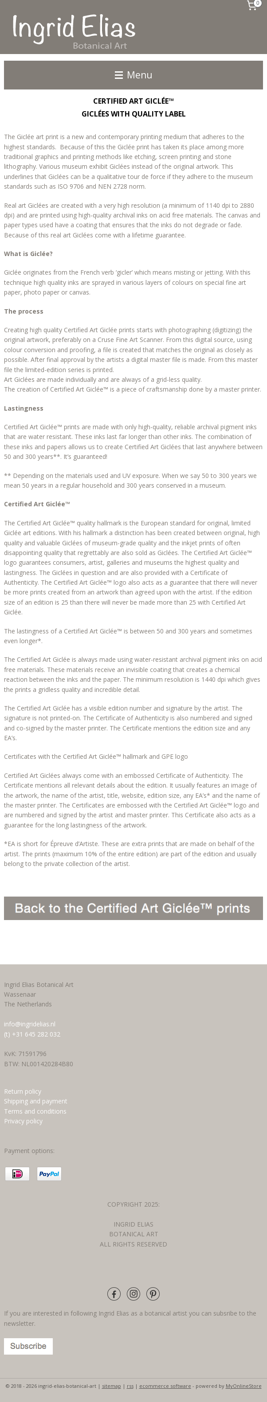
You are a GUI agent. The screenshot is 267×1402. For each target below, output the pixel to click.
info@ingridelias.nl (29, 1024)
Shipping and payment (35, 1101)
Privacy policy (23, 1121)
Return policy (22, 1091)
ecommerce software (165, 1386)
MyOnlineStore (244, 1386)
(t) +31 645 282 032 (32, 1034)
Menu (134, 75)
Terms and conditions (36, 1111)
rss (130, 1386)
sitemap (111, 1386)
